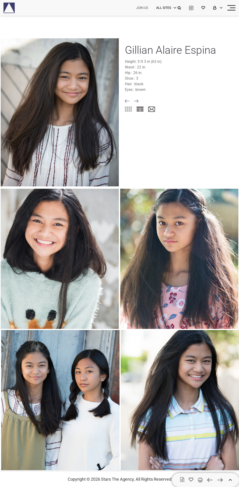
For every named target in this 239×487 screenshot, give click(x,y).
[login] (165, 8)
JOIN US (142, 8)
